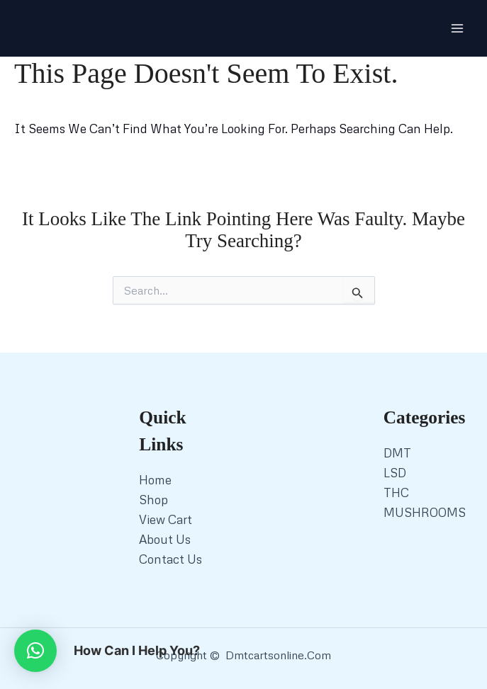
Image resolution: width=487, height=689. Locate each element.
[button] (35, 651)
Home (155, 479)
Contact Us (170, 559)
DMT (397, 452)
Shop (153, 499)
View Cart (165, 519)
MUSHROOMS (425, 512)
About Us (165, 539)
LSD (395, 472)
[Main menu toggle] (457, 28)
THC (396, 492)
